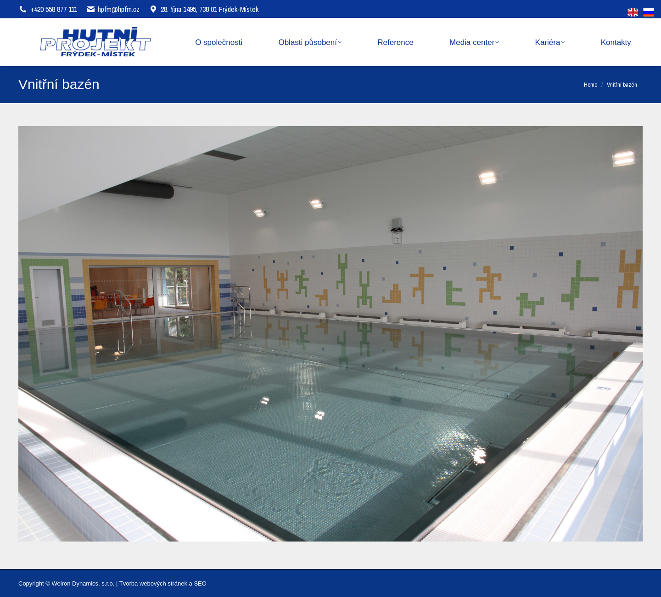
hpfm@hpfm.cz (119, 9)
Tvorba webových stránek (153, 583)
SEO (200, 583)
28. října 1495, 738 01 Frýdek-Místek (203, 9)
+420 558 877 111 (53, 9)
